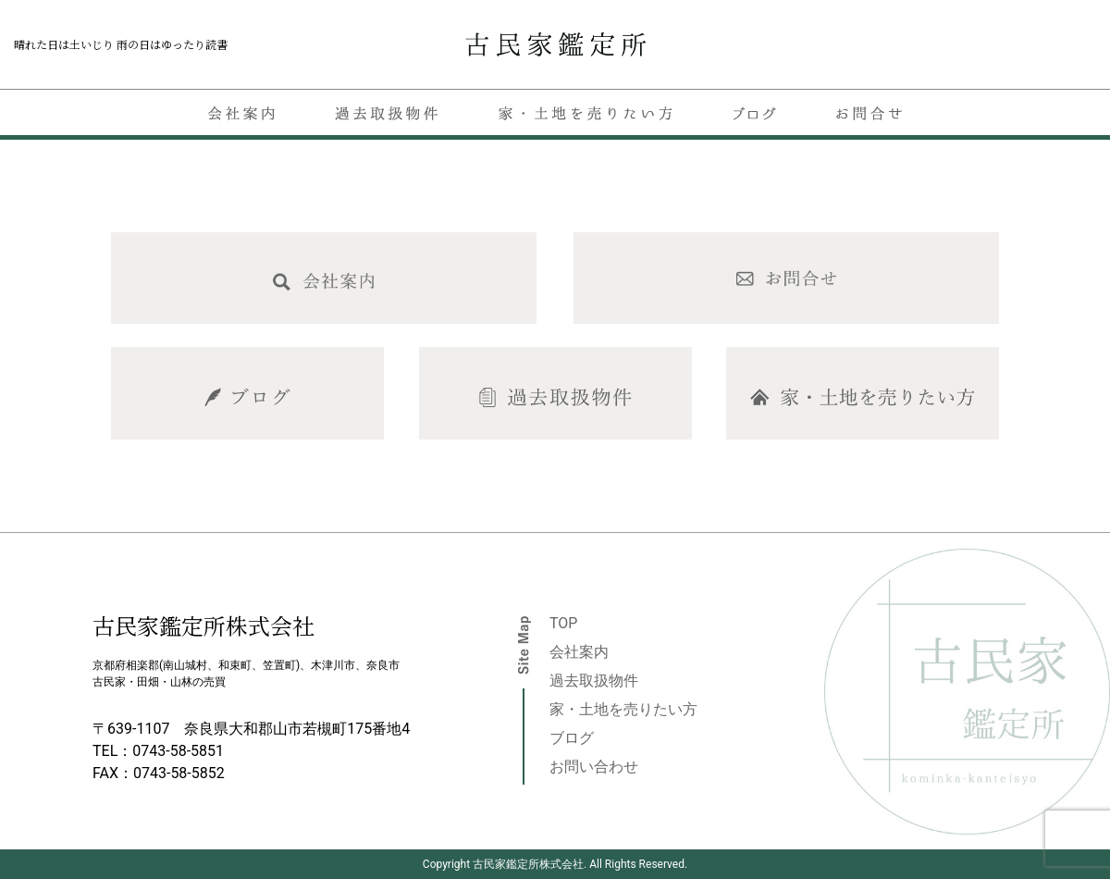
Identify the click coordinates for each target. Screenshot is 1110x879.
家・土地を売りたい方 (623, 709)
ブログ (571, 738)
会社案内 (579, 652)
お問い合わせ (593, 766)
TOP (563, 623)
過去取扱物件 (593, 680)
